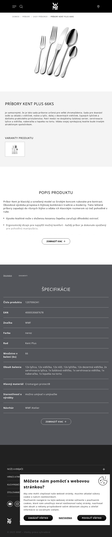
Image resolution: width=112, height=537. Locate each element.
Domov (15, 16)
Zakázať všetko (38, 518)
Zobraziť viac (54, 241)
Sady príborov (40, 16)
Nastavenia (65, 518)
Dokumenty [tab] (23, 276)
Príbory (26, 16)
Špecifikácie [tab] (7, 276)
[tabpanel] (56, 356)
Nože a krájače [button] (15, 469)
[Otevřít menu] (14, 6)
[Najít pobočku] (98, 6)
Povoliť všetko (92, 518)
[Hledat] (21, 6)
